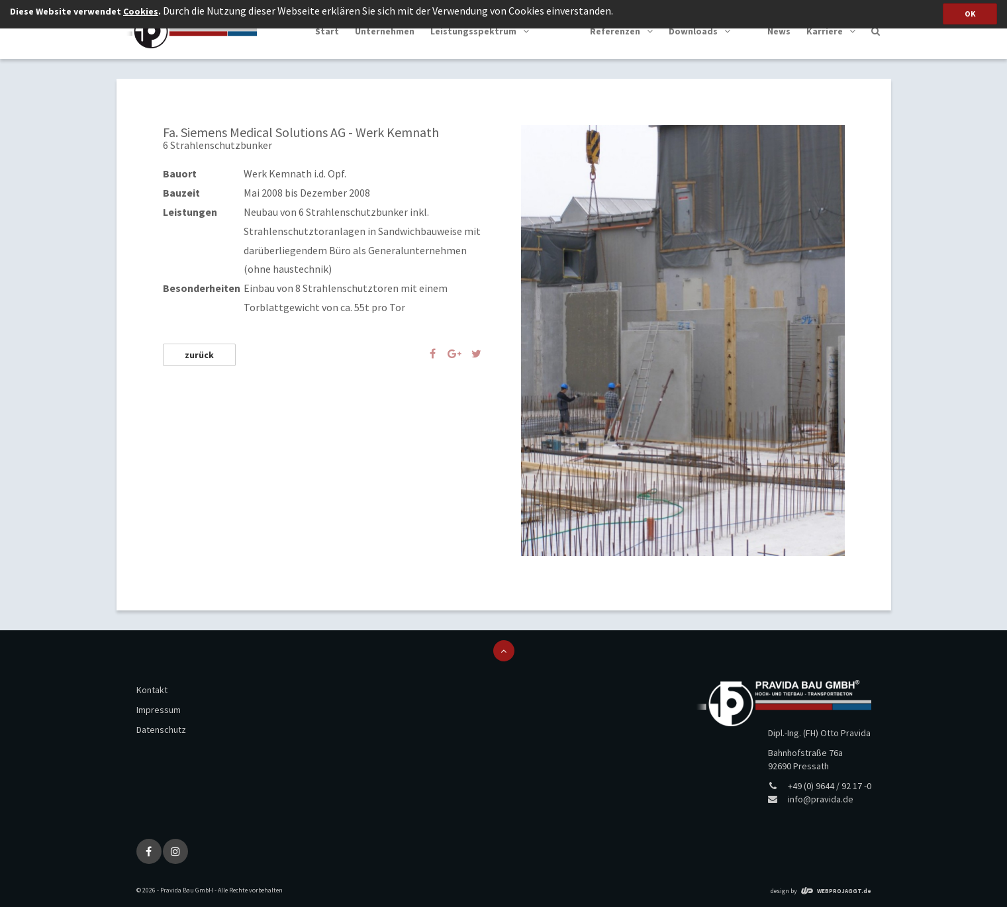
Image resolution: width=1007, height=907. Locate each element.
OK (970, 14)
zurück (199, 355)
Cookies (140, 11)
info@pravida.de (820, 799)
